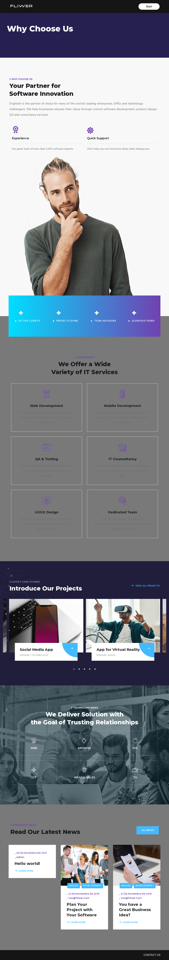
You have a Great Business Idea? (135, 909)
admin (20, 857)
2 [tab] (79, 669)
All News (148, 830)
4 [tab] (90, 669)
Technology (40, 655)
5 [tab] (95, 669)
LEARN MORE (24, 870)
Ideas (111, 655)
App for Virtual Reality (118, 649)
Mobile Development (122, 406)
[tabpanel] (123, 630)
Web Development (46, 406)
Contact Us (151, 955)
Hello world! (27, 863)
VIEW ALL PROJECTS (145, 585)
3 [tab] (84, 669)
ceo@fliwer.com (78, 898)
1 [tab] (74, 669)
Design (24, 655)
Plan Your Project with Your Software (82, 909)
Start (149, 6)
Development (92, 885)
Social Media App (36, 649)
